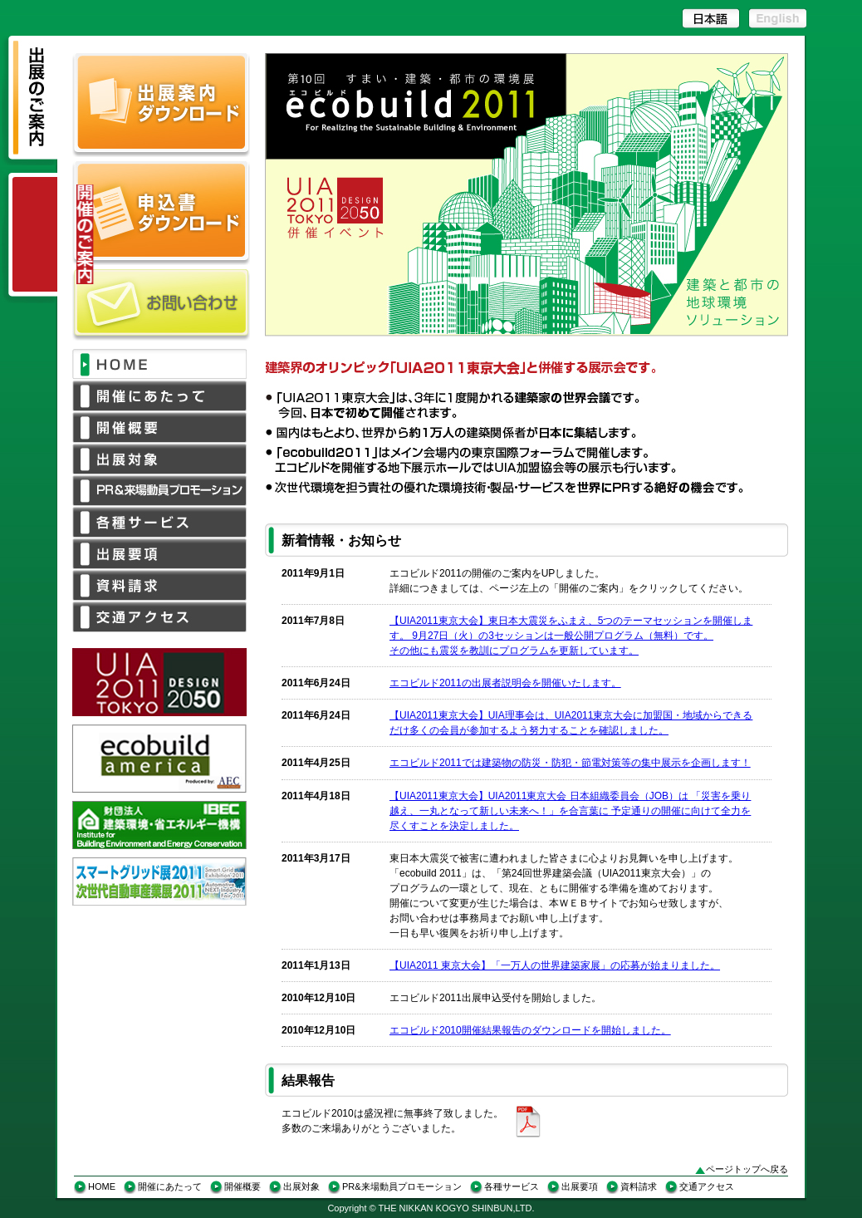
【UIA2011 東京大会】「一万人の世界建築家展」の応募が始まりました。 (554, 965)
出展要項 (579, 1186)
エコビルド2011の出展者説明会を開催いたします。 (505, 683)
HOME (101, 1186)
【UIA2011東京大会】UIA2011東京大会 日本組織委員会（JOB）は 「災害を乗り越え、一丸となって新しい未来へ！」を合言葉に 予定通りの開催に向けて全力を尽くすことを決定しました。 (570, 811)
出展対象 (301, 1186)
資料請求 (638, 1186)
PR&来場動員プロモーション (402, 1186)
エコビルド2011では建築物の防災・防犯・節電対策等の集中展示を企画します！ (570, 763)
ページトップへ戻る (747, 1169)
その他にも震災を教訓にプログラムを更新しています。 (514, 650)
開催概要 (242, 1186)
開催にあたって (170, 1186)
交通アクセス (706, 1186)
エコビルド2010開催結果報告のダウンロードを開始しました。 (530, 1030)
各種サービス (511, 1186)
